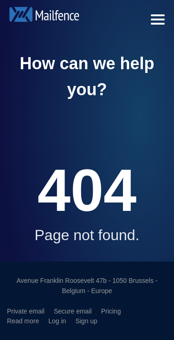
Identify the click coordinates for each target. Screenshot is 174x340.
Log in (57, 321)
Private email (26, 311)
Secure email (73, 311)
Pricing (111, 311)
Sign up (86, 321)
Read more (23, 321)
